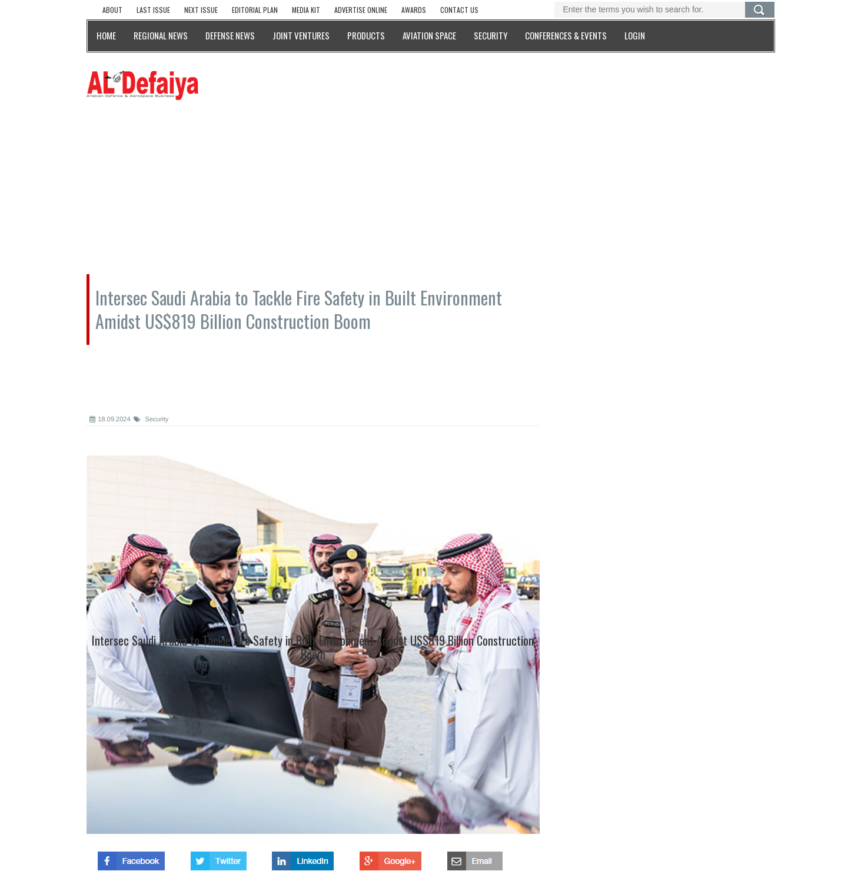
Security (151, 419)
